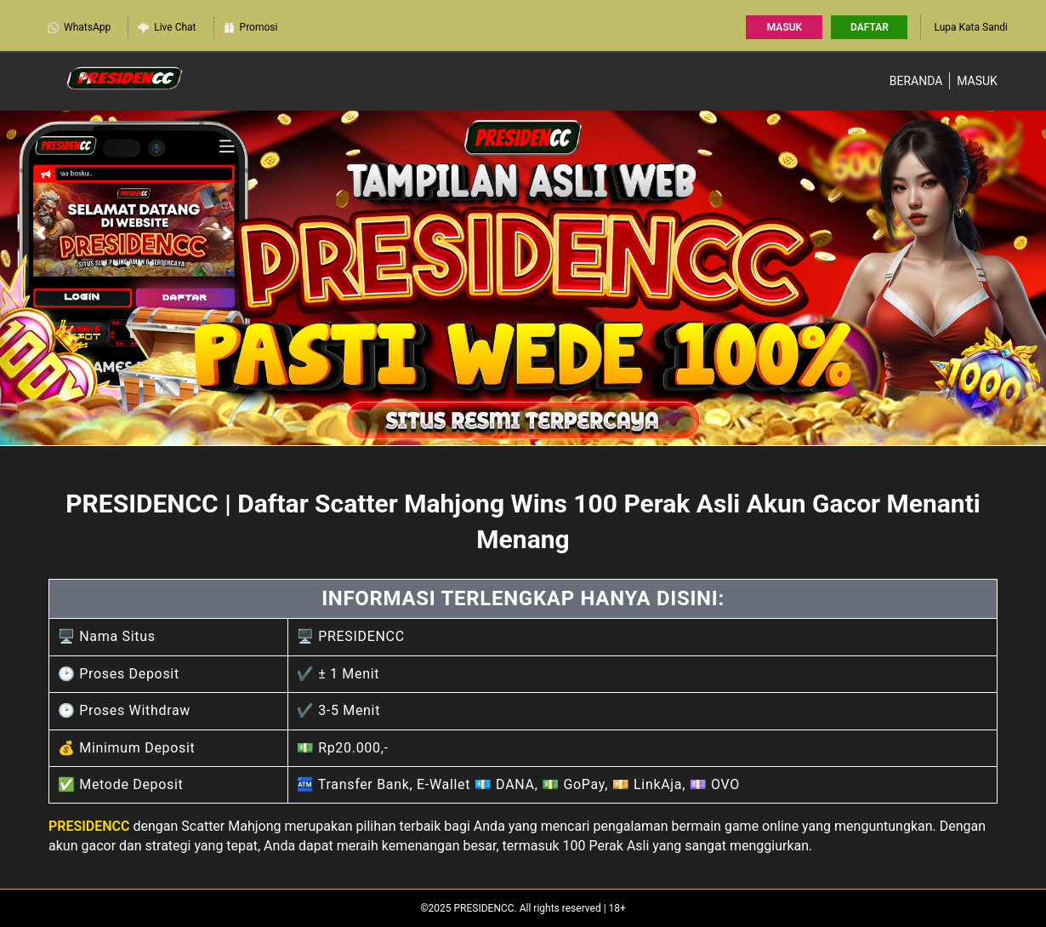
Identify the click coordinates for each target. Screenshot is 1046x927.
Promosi (250, 26)
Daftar (869, 27)
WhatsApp (79, 26)
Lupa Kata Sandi (971, 27)
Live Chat (166, 26)
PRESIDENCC (89, 826)
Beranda (916, 81)
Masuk (784, 27)
